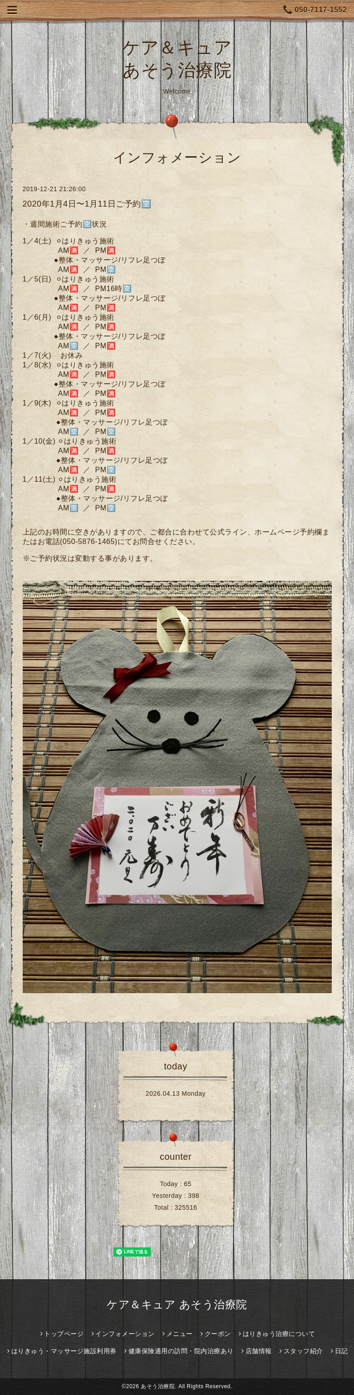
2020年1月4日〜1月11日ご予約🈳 (87, 203)
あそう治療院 (158, 1386)
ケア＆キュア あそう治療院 (177, 1304)
